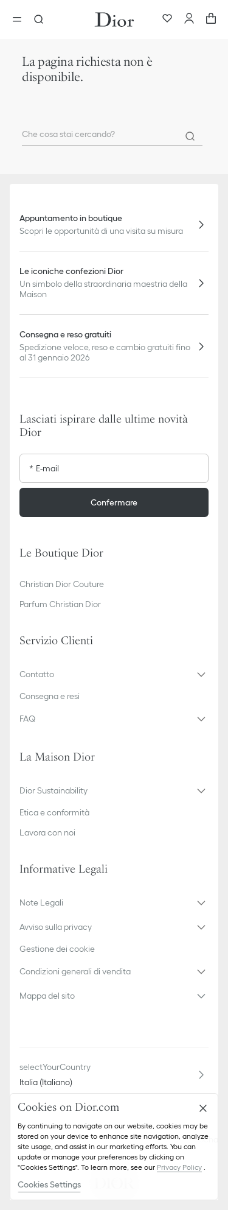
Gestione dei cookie (57, 949)
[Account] (189, 19)
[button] (114, 674)
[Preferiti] (167, 19)
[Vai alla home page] (114, 19)
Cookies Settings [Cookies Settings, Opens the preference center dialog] (49, 1184)
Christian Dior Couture (61, 584)
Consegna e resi (49, 696)
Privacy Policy (179, 1167)
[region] (114, 1146)
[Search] (190, 136)
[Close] (203, 1108)
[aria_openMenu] (21, 19)
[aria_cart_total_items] (211, 19)
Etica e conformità (54, 812)
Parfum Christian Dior (60, 604)
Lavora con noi (47, 832)
